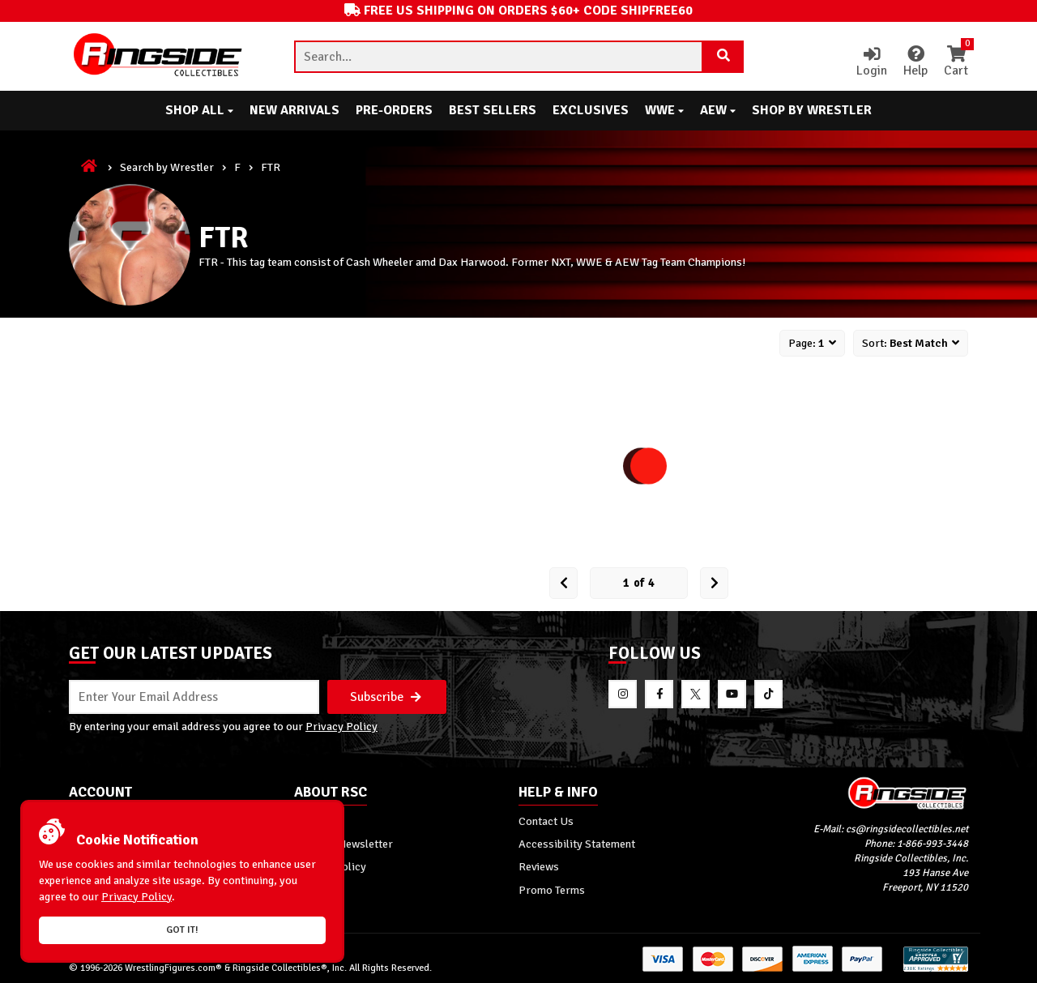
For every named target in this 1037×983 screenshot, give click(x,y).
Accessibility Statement (576, 843)
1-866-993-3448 (932, 843)
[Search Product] (723, 57)
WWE (664, 110)
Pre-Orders (394, 110)
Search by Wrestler (167, 167)
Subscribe (385, 697)
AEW (718, 110)
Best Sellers (492, 110)
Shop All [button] (199, 110)
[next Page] (714, 583)
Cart (956, 62)
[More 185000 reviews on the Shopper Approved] (935, 969)
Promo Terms (551, 890)
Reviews (538, 866)
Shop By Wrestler (812, 110)
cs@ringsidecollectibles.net (907, 829)
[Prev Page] (563, 583)
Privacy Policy (341, 726)
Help (915, 62)
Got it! (182, 930)
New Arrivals (294, 110)
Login (871, 62)
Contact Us (546, 821)
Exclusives (591, 110)
